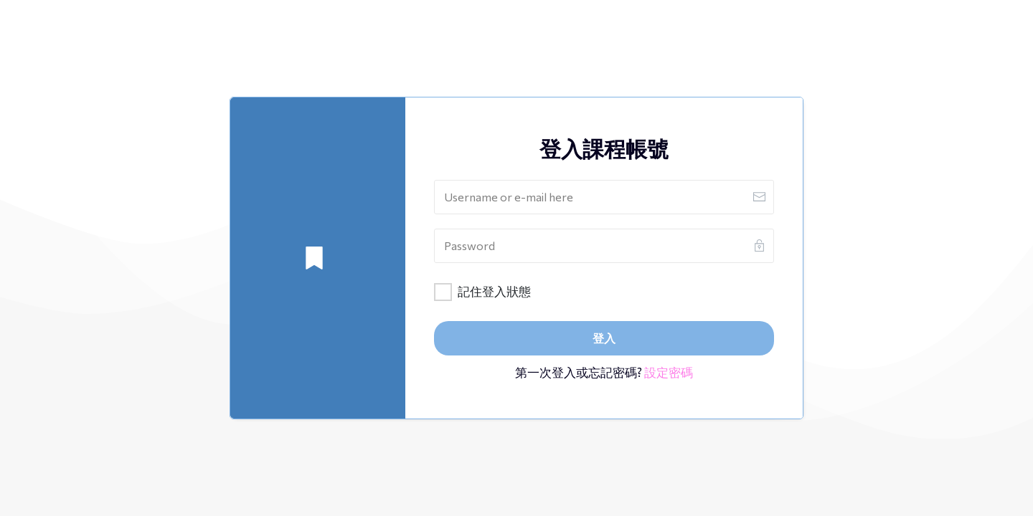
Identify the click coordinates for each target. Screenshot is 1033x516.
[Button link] (604, 338)
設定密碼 (668, 372)
